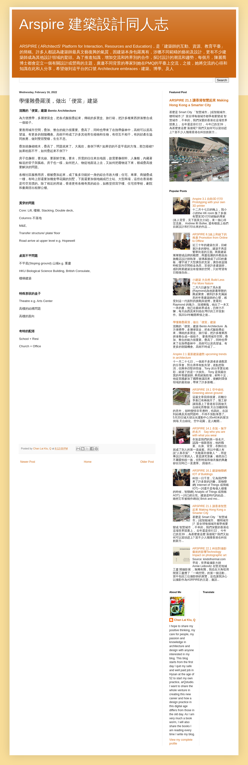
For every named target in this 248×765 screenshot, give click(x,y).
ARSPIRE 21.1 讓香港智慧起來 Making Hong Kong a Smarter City (209, 509)
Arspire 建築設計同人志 (94, 24)
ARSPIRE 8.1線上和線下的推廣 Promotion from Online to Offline (209, 238)
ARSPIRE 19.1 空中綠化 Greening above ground (208, 391)
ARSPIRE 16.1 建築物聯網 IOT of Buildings (209, 472)
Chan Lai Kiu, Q (184, 620)
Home (88, 461)
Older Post (147, 461)
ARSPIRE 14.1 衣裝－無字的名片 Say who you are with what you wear (209, 432)
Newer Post (27, 461)
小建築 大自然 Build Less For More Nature (208, 281)
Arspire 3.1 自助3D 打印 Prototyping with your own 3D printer (208, 202)
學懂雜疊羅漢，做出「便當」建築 (194, 322)
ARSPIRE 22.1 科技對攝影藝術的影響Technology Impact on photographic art (209, 552)
